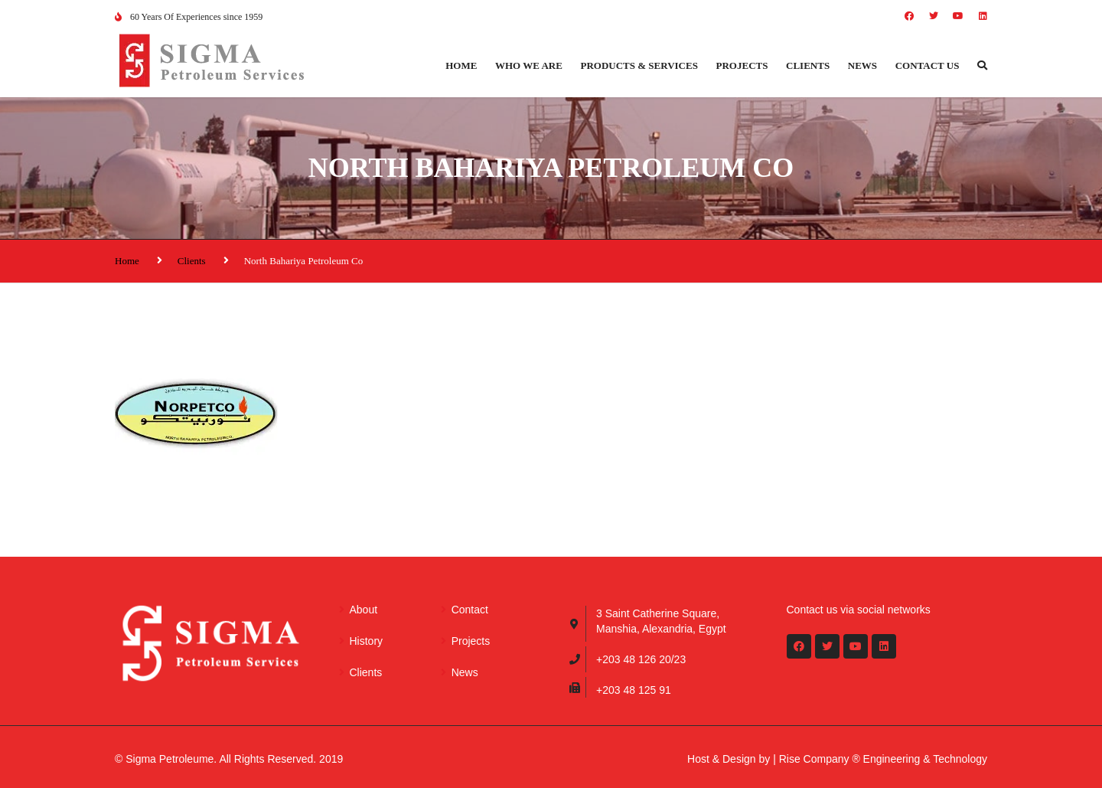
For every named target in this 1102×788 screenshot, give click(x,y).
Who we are (528, 65)
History (366, 641)
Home (461, 65)
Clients (808, 65)
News (862, 65)
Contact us (927, 65)
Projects (742, 65)
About (364, 609)
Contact (470, 609)
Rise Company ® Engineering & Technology (883, 759)
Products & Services (639, 65)
